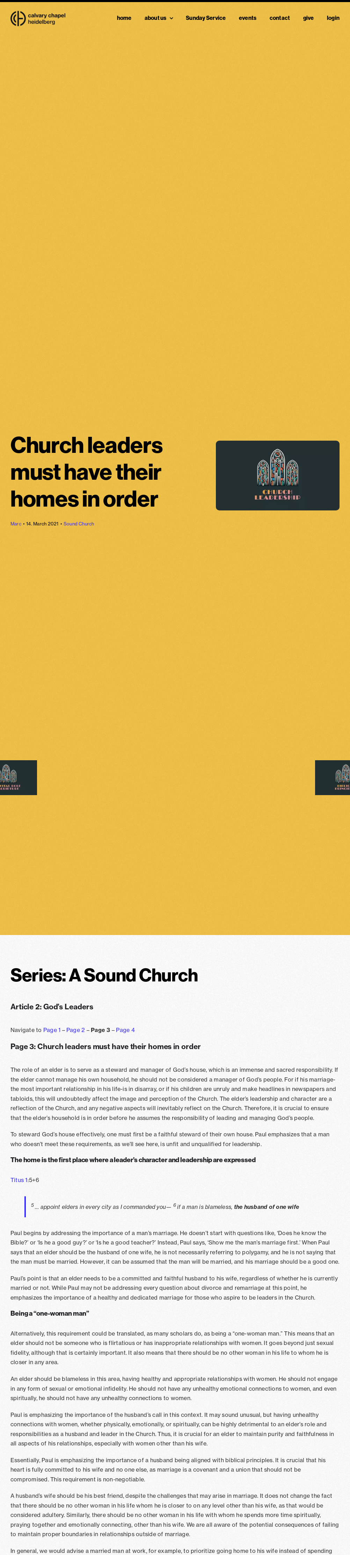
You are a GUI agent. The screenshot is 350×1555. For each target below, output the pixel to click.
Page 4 (125, 1029)
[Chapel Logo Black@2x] (38, 13)
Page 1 (51, 1029)
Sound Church (79, 523)
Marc (15, 523)
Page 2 (75, 1029)
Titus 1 (19, 1179)
